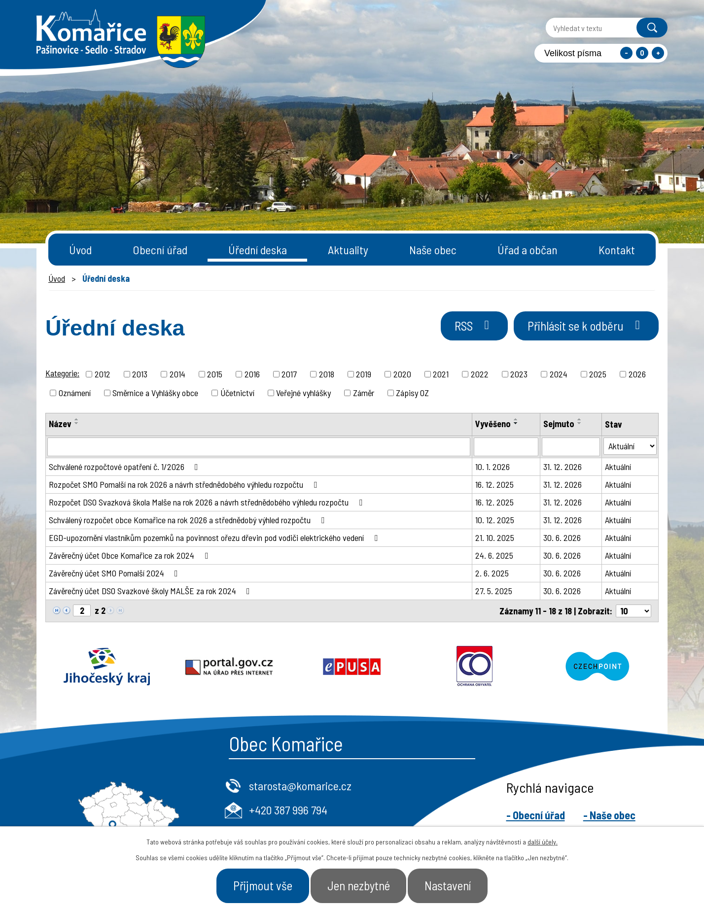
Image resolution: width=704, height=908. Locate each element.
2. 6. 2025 (492, 573)
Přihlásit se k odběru (586, 325)
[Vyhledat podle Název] (258, 446)
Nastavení (448, 885)
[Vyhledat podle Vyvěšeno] (506, 446)
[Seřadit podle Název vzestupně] (76, 419)
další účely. (543, 842)
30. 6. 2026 (562, 537)
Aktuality (348, 249)
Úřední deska (257, 249)
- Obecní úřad (535, 814)
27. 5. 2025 (493, 590)
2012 (102, 374)
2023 (519, 374)
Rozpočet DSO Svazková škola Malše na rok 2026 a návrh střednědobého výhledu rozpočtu (207, 502)
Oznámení (75, 392)
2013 (139, 374)
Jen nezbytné (358, 885)
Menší (626, 53)
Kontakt (616, 249)
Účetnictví (237, 392)
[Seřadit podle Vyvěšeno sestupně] (516, 423)
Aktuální (618, 466)
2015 (214, 374)
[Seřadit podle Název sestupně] (76, 423)
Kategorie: (62, 373)
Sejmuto (558, 423)
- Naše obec (609, 814)
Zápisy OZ (412, 392)
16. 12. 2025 (494, 484)
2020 (402, 374)
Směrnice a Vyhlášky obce (155, 392)
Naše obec (433, 249)
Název (60, 423)
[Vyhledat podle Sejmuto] (571, 446)
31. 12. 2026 (562, 466)
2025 (597, 374)
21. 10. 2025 (494, 537)
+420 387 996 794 (288, 810)
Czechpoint (597, 666)
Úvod (80, 249)
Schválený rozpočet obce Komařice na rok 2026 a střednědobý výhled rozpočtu (188, 519)
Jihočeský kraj (106, 666)
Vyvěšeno (493, 423)
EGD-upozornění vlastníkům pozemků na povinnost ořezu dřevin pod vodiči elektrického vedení (215, 537)
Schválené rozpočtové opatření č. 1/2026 (125, 466)
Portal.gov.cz (229, 666)
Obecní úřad (160, 249)
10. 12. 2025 (494, 519)
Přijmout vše (262, 885)
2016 (252, 374)
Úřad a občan (527, 249)
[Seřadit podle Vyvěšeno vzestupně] (516, 419)
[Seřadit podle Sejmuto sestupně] (579, 423)
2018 (326, 374)
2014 (177, 374)
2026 (637, 374)
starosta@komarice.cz (300, 785)
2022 (480, 374)
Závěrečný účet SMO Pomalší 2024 (115, 573)
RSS (473, 325)
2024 (558, 374)
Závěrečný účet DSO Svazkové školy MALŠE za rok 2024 (151, 590)
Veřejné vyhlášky (303, 392)
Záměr (363, 392)
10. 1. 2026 (492, 466)
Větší (658, 53)
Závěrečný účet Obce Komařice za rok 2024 (130, 555)
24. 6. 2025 (494, 555)
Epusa (352, 666)
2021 (441, 374)
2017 (289, 374)
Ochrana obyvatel (474, 666)
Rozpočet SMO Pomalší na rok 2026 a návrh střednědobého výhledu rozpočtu (185, 484)
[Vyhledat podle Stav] (630, 446)
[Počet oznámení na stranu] (633, 611)
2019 (363, 374)
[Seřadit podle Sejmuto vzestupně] (579, 419)
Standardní (642, 53)
